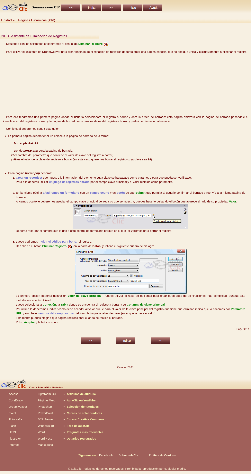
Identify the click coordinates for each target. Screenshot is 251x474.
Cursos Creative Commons (85, 419)
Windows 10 (46, 425)
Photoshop (45, 406)
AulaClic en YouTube (81, 400)
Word (41, 432)
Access (13, 394)
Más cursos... (46, 444)
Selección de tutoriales (83, 406)
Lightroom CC (47, 394)
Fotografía (15, 419)
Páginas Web (46, 400)
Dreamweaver (18, 406)
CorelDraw (16, 400)
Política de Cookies (162, 455)
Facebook (106, 455)
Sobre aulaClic (129, 455)
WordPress (45, 438)
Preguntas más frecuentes (85, 432)
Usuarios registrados (81, 438)
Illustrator (15, 438)
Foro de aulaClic (78, 425)
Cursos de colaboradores (84, 413)
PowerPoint (45, 413)
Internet (14, 444)
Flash (12, 425)
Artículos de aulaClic (81, 394)
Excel (12, 413)
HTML (13, 432)
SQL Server (45, 419)
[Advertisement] (125, 84)
